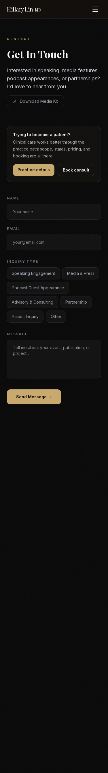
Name (13, 199)
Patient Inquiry (25, 317)
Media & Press (80, 273)
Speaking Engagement (33, 273)
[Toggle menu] (95, 9)
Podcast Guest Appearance (38, 288)
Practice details (34, 169)
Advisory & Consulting (32, 302)
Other (56, 317)
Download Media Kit (35, 101)
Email (13, 229)
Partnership (76, 302)
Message (17, 334)
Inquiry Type (22, 262)
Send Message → (34, 397)
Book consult (76, 169)
